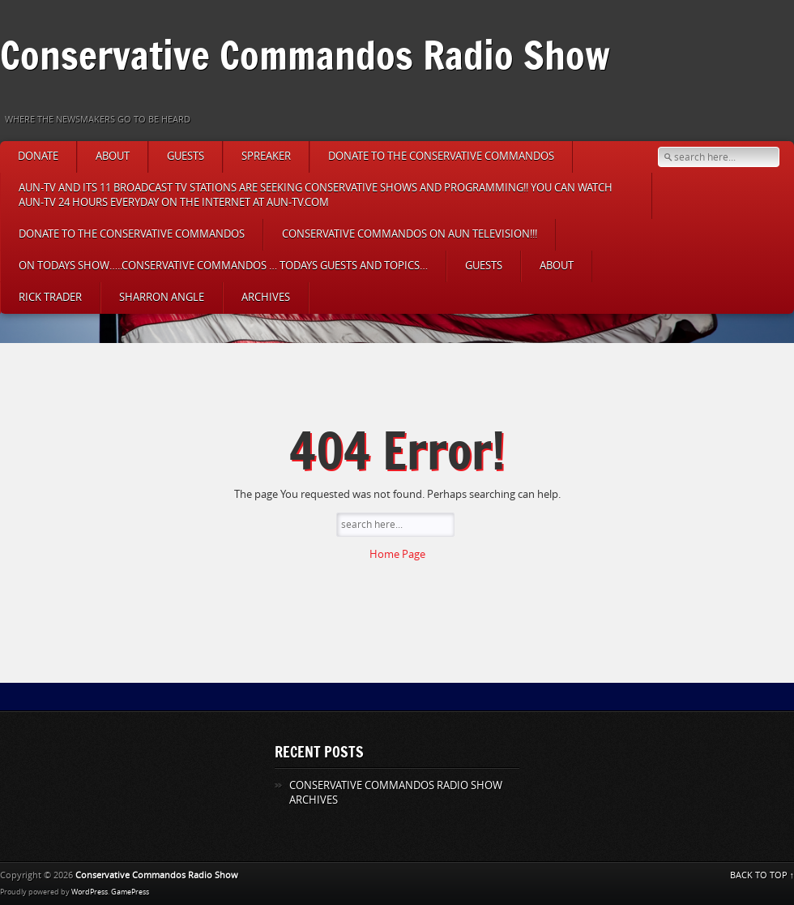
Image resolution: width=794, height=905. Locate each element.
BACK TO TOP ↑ (762, 875)
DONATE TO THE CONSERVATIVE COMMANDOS (441, 156)
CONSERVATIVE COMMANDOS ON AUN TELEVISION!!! (409, 234)
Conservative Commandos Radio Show (305, 54)
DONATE (38, 156)
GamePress (130, 892)
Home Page (397, 554)
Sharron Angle (161, 297)
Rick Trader (50, 297)
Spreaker (266, 156)
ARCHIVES (265, 297)
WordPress (89, 892)
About (113, 156)
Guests (185, 156)
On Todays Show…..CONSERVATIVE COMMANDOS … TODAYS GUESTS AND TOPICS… (223, 265)
